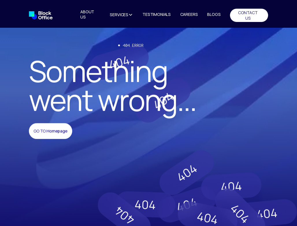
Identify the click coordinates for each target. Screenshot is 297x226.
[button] (121, 15)
